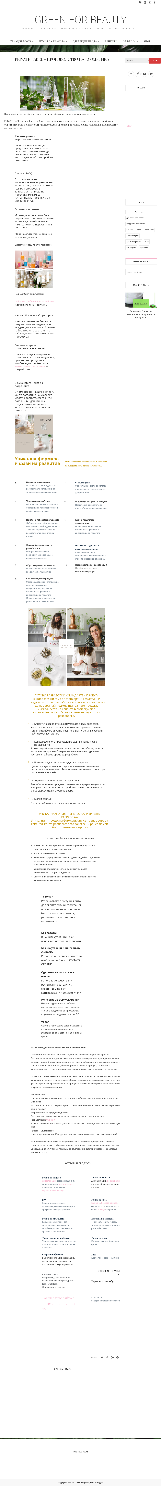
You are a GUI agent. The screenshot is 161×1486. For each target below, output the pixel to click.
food (147, 241)
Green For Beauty (81, 19)
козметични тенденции (30, 366)
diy (136, 212)
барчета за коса (109, 1203)
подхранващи (114, 1180)
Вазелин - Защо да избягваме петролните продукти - (141, 314)
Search (155, 61)
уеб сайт (50, 1119)
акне (143, 212)
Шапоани (95, 1203)
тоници (101, 1209)
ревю (128, 212)
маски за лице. (57, 1190)
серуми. (46, 1190)
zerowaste (149, 230)
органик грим (132, 236)
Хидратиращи (49, 1181)
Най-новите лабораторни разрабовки (34, 301)
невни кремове (66, 1184)
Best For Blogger (96, 1482)
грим (139, 230)
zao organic (131, 247)
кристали (144, 247)
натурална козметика (135, 224)
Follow (128, 126)
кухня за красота (133, 241)
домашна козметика (135, 218)
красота (129, 230)
